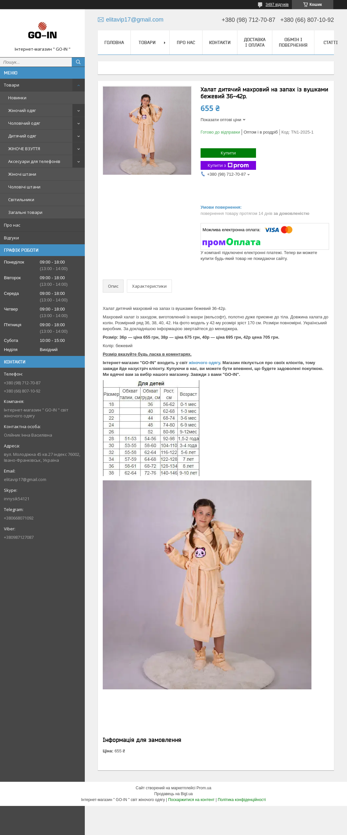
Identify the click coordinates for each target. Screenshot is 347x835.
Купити (228, 153)
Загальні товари (25, 212)
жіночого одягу (204, 362)
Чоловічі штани (24, 187)
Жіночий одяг (22, 110)
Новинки (17, 98)
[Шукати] (78, 62)
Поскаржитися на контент (191, 799)
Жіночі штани (22, 174)
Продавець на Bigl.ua (173, 794)
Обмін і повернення (293, 42)
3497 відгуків (277, 4)
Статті (331, 42)
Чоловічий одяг (24, 123)
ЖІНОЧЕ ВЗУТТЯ (24, 149)
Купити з (228, 165)
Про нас (12, 225)
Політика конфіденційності (242, 799)
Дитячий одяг (22, 136)
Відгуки (11, 238)
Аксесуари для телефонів (34, 161)
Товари (11, 85)
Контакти (220, 42)
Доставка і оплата (254, 42)
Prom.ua (204, 788)
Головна (114, 42)
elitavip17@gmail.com (25, 479)
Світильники (21, 199)
